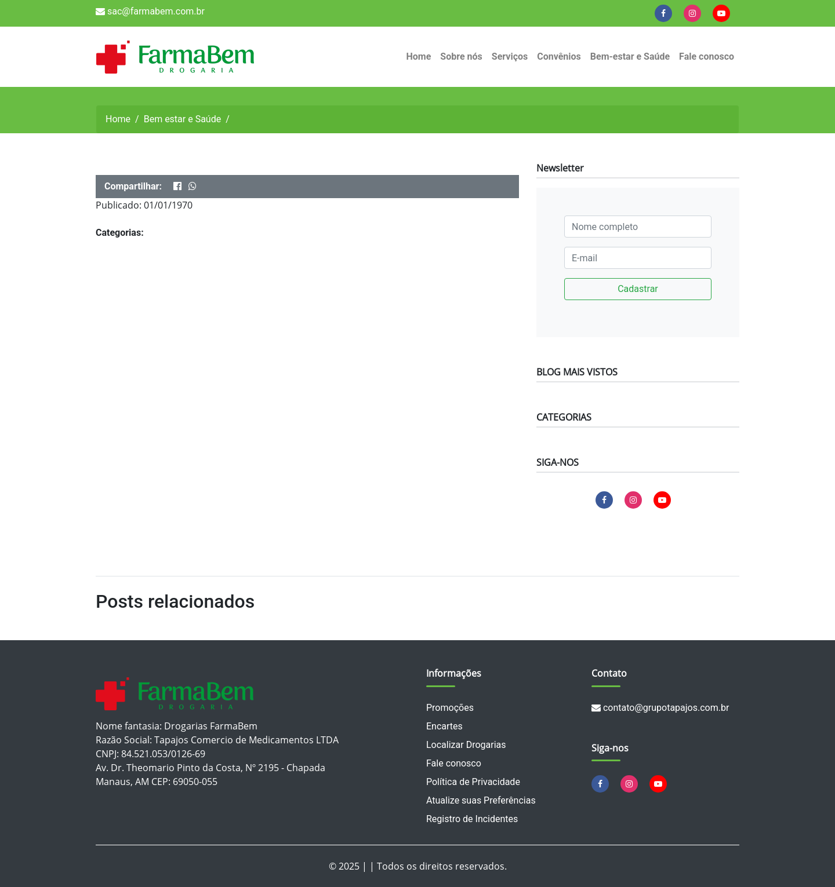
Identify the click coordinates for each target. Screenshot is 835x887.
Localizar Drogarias (466, 744)
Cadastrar (638, 288)
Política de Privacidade (473, 781)
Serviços (510, 56)
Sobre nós (461, 56)
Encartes (444, 726)
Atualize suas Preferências (481, 800)
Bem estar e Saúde (183, 119)
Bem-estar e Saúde (630, 56)
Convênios (559, 56)
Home (418, 56)
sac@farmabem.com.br (150, 11)
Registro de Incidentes (472, 818)
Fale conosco (706, 56)
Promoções (450, 707)
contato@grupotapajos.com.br (660, 707)
